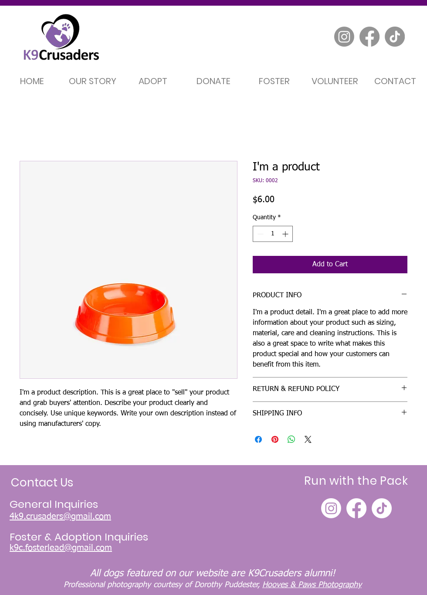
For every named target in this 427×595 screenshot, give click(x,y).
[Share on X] (308, 439)
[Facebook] (369, 37)
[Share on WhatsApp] (291, 439)
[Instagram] (344, 37)
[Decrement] (259, 233)
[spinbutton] (273, 233)
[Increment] (286, 233)
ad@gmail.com (83, 548)
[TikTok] (395, 37)
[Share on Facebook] (258, 439)
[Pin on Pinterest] (275, 439)
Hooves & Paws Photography (312, 585)
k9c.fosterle (32, 548)
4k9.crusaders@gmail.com (60, 516)
